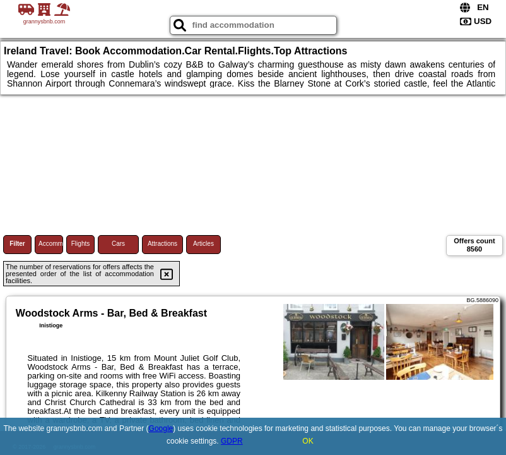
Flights (80, 243)
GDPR (232, 441)
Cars (118, 243)
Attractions (162, 243)
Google (161, 428)
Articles (203, 243)
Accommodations (50, 243)
